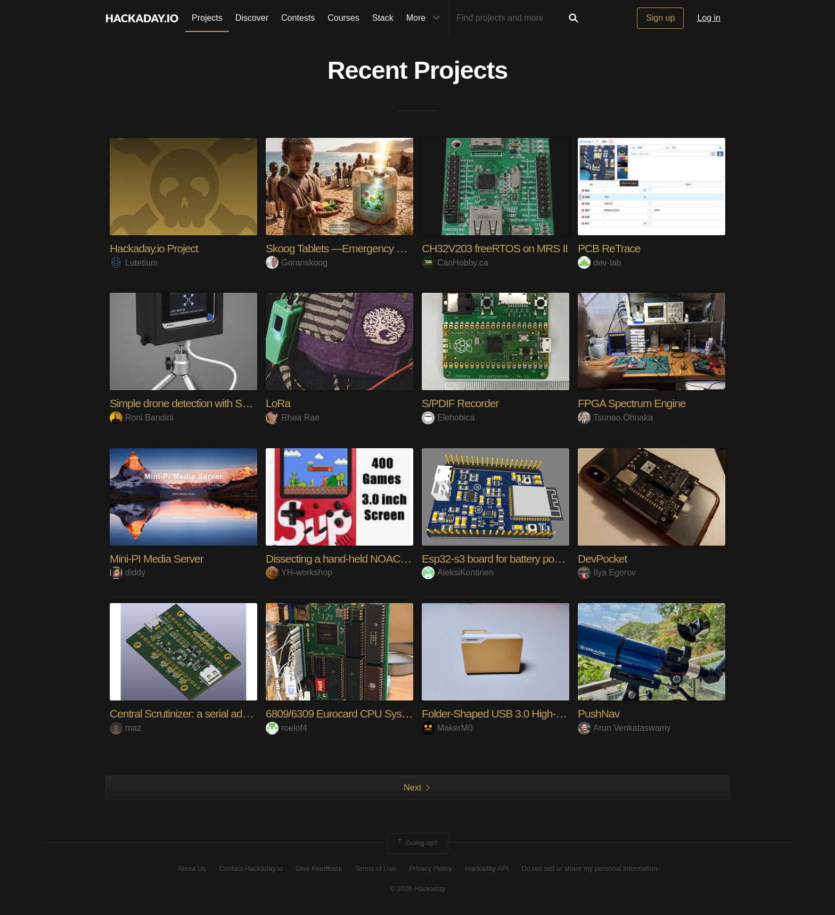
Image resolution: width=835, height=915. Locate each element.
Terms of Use (375, 868)
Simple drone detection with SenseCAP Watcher (223, 403)
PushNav (599, 713)
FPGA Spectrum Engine (635, 403)
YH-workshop (299, 572)
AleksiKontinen (458, 572)
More (425, 18)
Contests (298, 17)
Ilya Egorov (607, 572)
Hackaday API (487, 868)
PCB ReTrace (611, 248)
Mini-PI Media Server (159, 558)
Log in (709, 17)
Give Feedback (319, 868)
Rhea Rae (293, 417)
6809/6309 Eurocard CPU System (346, 713)
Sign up (660, 17)
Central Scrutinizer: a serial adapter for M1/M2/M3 (226, 713)
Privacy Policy (430, 868)
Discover (251, 17)
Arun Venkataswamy (624, 727)
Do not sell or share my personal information (589, 868)
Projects (207, 17)
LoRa (279, 403)
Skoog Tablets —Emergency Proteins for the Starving (390, 248)
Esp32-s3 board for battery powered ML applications (544, 558)
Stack (383, 17)
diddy (127, 572)
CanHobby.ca (455, 262)
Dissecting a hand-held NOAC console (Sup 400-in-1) (391, 558)
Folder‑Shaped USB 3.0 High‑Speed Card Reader (540, 713)
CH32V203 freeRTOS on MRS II (499, 248)
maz (125, 727)
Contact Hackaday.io (251, 868)
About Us (192, 868)
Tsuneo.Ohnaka (615, 417)
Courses (343, 17)
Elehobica (448, 417)
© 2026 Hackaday (417, 889)
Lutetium (134, 262)
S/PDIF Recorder (462, 403)
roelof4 (286, 727)
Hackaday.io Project (156, 248)
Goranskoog (297, 262)
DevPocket (603, 558)
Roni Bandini (142, 417)
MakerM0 (447, 727)
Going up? (417, 843)
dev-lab (599, 262)
